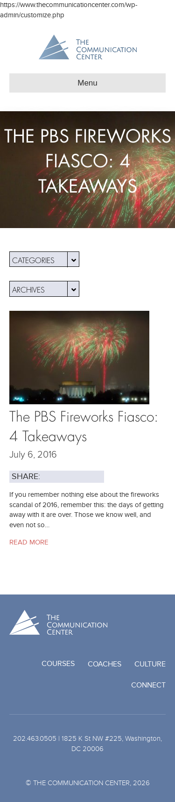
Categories (45, 259)
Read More (29, 542)
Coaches (104, 664)
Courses (58, 663)
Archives (45, 289)
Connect (148, 685)
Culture (150, 664)
